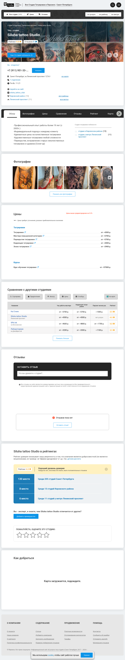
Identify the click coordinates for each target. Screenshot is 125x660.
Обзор (12, 113)
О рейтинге (11, 639)
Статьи (38, 631)
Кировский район (17, 96)
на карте (65, 76)
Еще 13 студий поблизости (21, 55)
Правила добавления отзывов (48, 643)
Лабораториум (17, 329)
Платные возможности (73, 631)
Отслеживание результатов (75, 635)
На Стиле (15, 311)
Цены (30, 14)
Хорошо (87, 655)
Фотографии (28, 113)
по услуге (91, 14)
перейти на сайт (17, 89)
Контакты (97, 631)
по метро (115, 14)
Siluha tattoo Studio (19, 316)
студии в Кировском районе (90, 131)
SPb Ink (14, 323)
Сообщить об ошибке (101, 635)
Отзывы (43, 14)
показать (38, 70)
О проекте (11, 631)
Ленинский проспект (19, 99)
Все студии (14, 14)
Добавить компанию (44, 635)
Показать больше (62, 338)
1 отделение (15, 80)
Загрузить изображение (45, 639)
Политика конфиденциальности (16, 644)
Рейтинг (94, 113)
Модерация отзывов (101, 643)
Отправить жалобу (100, 639)
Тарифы (67, 639)
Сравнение (61, 113)
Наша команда (13, 635)
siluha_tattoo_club (17, 93)
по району (103, 14)
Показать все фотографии (62, 194)
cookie (50, 655)
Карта (110, 113)
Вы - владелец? (13, 65)
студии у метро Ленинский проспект (89, 136)
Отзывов (29, 42)
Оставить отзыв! (63, 425)
